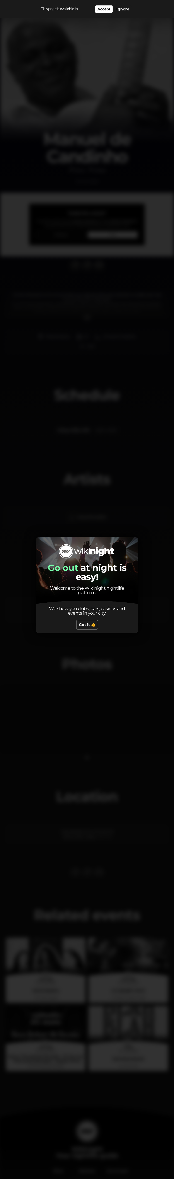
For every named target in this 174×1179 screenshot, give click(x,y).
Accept (103, 9)
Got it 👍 (87, 625)
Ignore (122, 9)
